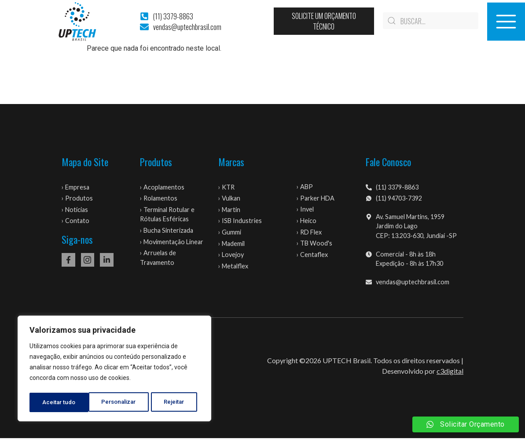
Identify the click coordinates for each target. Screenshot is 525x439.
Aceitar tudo (170, 402)
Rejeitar (116, 402)
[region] (114, 369)
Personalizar (60, 402)
